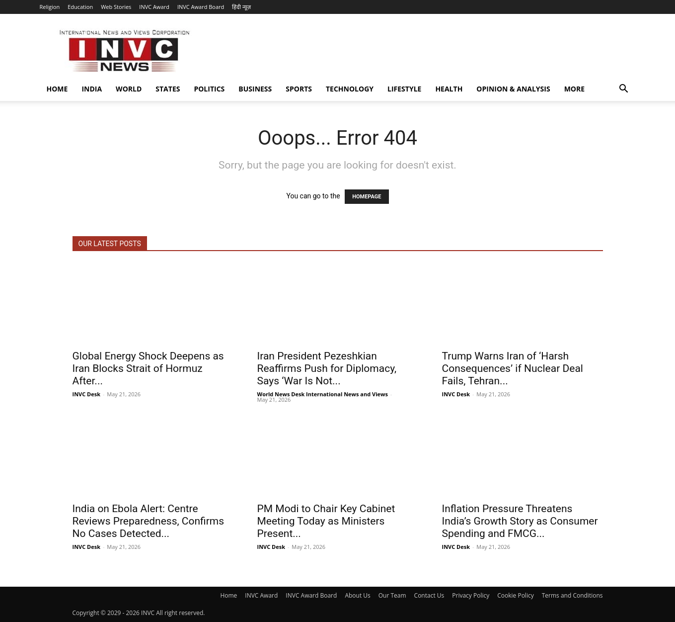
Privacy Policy (470, 595)
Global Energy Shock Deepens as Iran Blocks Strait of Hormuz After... (148, 368)
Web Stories (116, 6)
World (129, 88)
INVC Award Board (200, 6)
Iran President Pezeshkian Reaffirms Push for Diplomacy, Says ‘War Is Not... (327, 368)
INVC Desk (87, 394)
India (91, 88)
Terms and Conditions (572, 595)
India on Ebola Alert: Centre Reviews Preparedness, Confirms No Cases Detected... (149, 521)
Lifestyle (404, 88)
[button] (624, 89)
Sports (299, 88)
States (167, 88)
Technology (350, 88)
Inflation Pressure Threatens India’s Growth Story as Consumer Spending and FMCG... (520, 521)
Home (57, 88)
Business (255, 88)
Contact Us (429, 595)
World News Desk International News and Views (322, 394)
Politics (209, 88)
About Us (357, 595)
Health (448, 88)
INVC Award (154, 6)
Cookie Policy (515, 595)
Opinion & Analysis (513, 88)
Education (80, 6)
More (574, 88)
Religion (50, 6)
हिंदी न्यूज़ (241, 6)
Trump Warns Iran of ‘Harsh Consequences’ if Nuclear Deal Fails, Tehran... (512, 368)
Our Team (392, 595)
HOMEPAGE (366, 196)
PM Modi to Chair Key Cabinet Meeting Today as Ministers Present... (326, 521)
